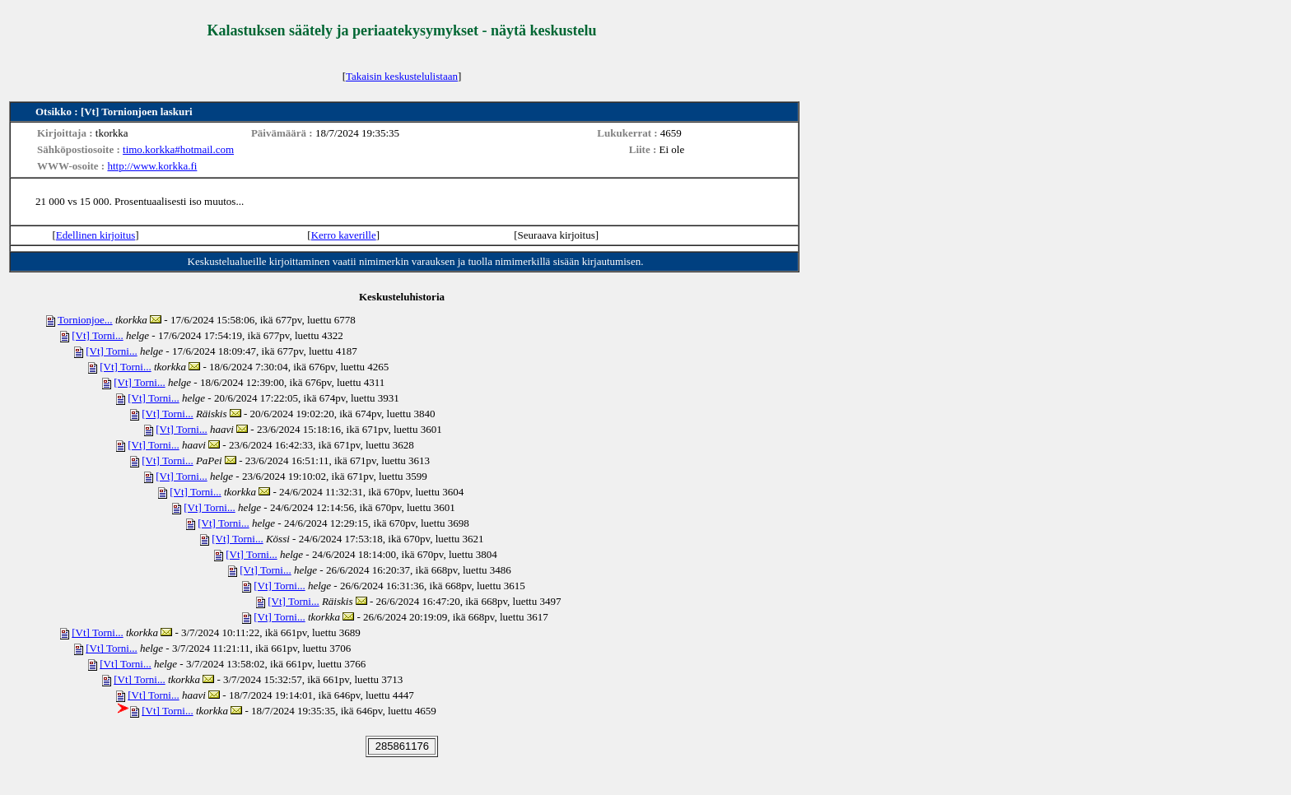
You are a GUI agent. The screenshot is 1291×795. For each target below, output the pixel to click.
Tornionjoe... (85, 320)
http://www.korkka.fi (152, 166)
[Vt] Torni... (97, 335)
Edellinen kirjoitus (95, 235)
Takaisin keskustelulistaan (402, 76)
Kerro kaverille (343, 235)
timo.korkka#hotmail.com (178, 149)
